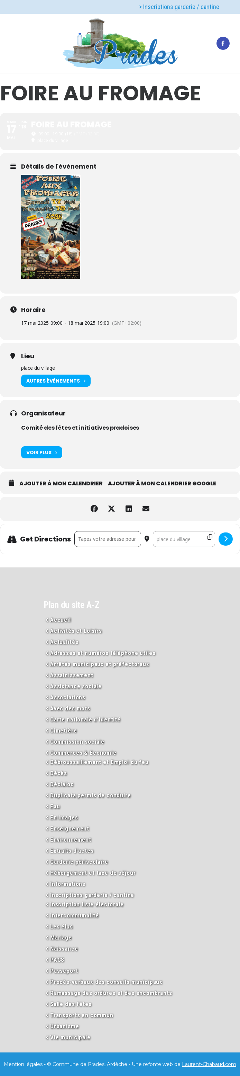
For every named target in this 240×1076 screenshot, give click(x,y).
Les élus (61, 926)
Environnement (70, 839)
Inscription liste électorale (87, 904)
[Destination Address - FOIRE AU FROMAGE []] (184, 539)
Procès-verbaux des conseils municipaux (106, 981)
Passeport (64, 970)
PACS (57, 959)
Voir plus (41, 452)
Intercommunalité (74, 915)
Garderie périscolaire (79, 861)
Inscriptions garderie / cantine (92, 894)
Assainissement (71, 675)
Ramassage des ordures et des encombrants (111, 992)
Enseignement (69, 828)
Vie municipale (70, 1037)
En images (64, 817)
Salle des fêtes (71, 1004)
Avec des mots (70, 708)
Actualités (64, 641)
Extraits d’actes (72, 850)
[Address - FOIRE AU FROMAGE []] (107, 539)
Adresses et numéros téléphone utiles (103, 652)
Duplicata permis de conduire (90, 795)
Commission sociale (77, 741)
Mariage (61, 937)
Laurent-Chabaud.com (209, 1064)
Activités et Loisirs (76, 630)
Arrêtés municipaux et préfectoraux (99, 664)
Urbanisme (64, 1026)
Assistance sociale (76, 686)
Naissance (64, 948)
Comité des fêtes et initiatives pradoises (80, 428)
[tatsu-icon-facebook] (223, 44)
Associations (67, 697)
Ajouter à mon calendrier (61, 483)
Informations (67, 883)
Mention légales (23, 1064)
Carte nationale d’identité (85, 719)
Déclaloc (62, 784)
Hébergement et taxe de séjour (93, 872)
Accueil (60, 619)
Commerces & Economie (83, 752)
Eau (55, 806)
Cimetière (63, 730)
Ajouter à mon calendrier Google (162, 483)
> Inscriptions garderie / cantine (179, 6)
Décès (58, 773)
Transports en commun (81, 1015)
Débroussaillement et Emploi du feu (99, 762)
